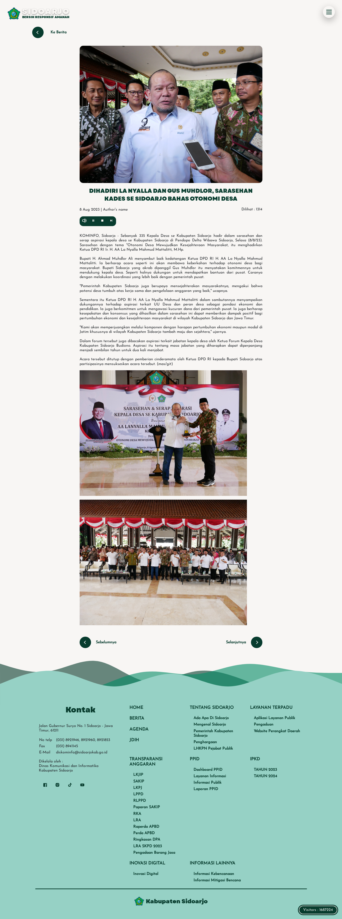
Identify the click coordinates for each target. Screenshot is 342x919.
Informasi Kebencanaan (214, 874)
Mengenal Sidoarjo (210, 724)
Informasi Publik (207, 783)
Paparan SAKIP (146, 807)
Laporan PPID (206, 789)
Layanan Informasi (210, 776)
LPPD (138, 794)
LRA (137, 820)
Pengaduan (263, 724)
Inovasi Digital (145, 874)
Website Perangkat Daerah (277, 731)
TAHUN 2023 (265, 770)
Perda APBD (144, 833)
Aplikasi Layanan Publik (274, 718)
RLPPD (139, 801)
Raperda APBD (146, 827)
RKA (137, 814)
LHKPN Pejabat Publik (213, 749)
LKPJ (137, 788)
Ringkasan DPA (146, 840)
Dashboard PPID (208, 770)
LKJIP (138, 775)
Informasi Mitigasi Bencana (217, 880)
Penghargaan (205, 742)
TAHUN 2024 (265, 776)
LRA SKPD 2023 (147, 846)
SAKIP (138, 781)
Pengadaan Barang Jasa (154, 853)
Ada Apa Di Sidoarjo (211, 718)
